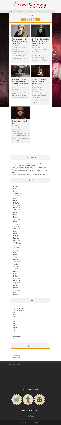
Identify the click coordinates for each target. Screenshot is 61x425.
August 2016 (16, 230)
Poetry (15, 333)
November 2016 (17, 224)
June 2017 (15, 212)
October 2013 (16, 282)
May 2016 (15, 235)
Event (14, 316)
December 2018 (17, 193)
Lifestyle (15, 325)
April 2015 (15, 258)
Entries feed (16, 354)
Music (25, 47)
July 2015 (15, 252)
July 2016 (15, 231)
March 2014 (16, 277)
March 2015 (16, 259)
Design (15, 314)
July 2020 (15, 188)
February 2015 (16, 261)
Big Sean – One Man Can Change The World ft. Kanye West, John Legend (40, 42)
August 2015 (16, 251)
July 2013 (15, 284)
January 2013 (16, 291)
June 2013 (15, 285)
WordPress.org (17, 357)
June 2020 (15, 190)
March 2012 (16, 294)
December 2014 (17, 264)
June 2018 (15, 200)
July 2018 (15, 198)
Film (14, 322)
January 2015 (16, 263)
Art (13, 307)
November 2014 (17, 266)
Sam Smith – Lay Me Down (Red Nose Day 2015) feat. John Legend (20, 81)
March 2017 (16, 218)
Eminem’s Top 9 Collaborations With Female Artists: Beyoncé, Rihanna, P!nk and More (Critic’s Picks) (28, 168)
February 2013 (16, 289)
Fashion (15, 318)
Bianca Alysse (17, 45)
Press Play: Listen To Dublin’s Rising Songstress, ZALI (31, 174)
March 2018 (16, 204)
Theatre (15, 335)
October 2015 (16, 247)
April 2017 (15, 216)
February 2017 (16, 219)
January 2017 (16, 221)
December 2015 (17, 244)
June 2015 (15, 254)
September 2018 (17, 197)
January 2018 (16, 207)
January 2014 (16, 280)
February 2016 (16, 240)
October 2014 (16, 268)
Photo (14, 331)
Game (14, 323)
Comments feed (17, 355)
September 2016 (17, 228)
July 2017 (15, 211)
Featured (36, 89)
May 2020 (15, 191)
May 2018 (15, 202)
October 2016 (16, 226)
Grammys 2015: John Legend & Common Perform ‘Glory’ (39, 81)
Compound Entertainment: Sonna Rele (32, 164)
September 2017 (17, 209)
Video (14, 338)
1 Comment (16, 49)
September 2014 (17, 270)
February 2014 (16, 278)
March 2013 (16, 287)
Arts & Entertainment (19, 308)
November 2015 (17, 245)
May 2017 (15, 214)
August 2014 (16, 271)
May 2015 (15, 256)
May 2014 (15, 275)
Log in (14, 352)
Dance (14, 312)
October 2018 (16, 195)
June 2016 (15, 233)
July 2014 (15, 273)
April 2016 (15, 237)
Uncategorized (17, 336)
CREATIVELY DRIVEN (19, 310)
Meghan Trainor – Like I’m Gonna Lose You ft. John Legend (19, 41)
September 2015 (17, 249)
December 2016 (17, 223)
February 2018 (16, 205)
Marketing (16, 327)
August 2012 (16, 292)
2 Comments (16, 89)
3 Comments (36, 91)
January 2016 (16, 242)
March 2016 (16, 238)
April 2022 (15, 186)
